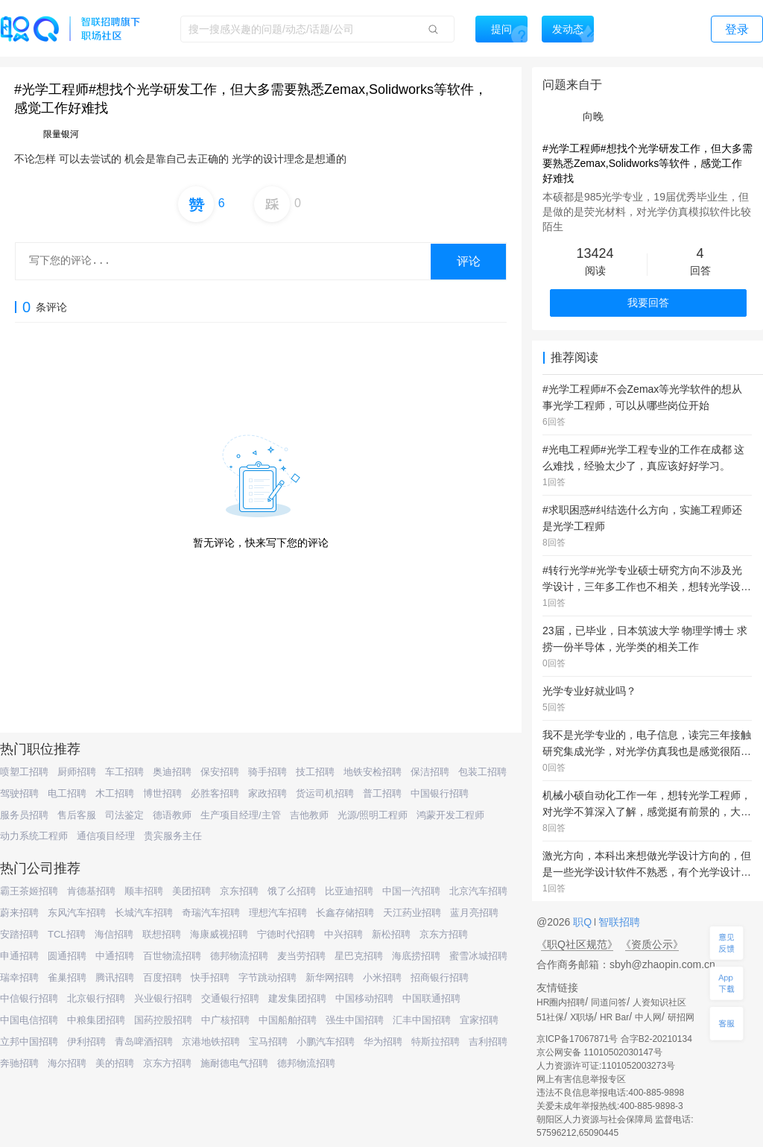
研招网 (681, 1017)
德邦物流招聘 (239, 955)
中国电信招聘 (29, 1020)
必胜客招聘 (215, 793)
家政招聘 (267, 793)
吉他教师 (309, 815)
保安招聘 (219, 771)
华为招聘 (383, 1041)
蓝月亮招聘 (474, 912)
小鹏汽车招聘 (326, 1041)
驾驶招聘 (19, 793)
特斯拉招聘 (435, 1041)
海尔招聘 (67, 1063)
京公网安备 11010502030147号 (599, 1052)
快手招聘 (210, 977)
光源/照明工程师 (373, 815)
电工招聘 (67, 793)
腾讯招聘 (114, 977)
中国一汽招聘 (411, 891)
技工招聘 (315, 771)
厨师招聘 (76, 771)
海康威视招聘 (219, 934)
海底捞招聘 (416, 955)
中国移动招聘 (364, 998)
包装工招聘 (482, 771)
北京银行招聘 (96, 998)
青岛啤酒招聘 (144, 1041)
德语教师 (172, 815)
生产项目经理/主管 (240, 815)
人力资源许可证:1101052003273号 (605, 1066)
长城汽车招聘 (144, 912)
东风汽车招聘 (77, 912)
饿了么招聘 (291, 891)
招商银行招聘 (440, 977)
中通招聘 (114, 955)
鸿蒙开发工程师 (450, 815)
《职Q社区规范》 (577, 944)
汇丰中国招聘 (422, 1020)
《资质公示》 (652, 944)
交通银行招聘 (230, 998)
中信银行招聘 (29, 998)
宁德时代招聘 (286, 934)
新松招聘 (391, 934)
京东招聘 (239, 891)
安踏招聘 (19, 934)
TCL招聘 (67, 934)
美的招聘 (114, 1063)
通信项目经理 (106, 835)
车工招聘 (124, 771)
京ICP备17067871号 (577, 1039)
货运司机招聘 (325, 793)
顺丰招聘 (143, 891)
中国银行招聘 (440, 793)
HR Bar (614, 1017)
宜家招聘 (479, 1020)
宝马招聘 (268, 1041)
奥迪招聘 (172, 771)
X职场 (582, 1017)
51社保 (550, 1017)
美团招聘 (191, 891)
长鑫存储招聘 (345, 912)
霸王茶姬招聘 (29, 891)
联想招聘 (161, 934)
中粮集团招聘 (96, 1020)
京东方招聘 (444, 934)
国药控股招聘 (163, 1020)
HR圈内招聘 (560, 1002)
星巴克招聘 (359, 955)
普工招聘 (382, 793)
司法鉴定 (124, 815)
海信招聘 (114, 934)
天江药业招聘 (412, 912)
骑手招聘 (267, 771)
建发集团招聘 (297, 998)
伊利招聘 (86, 1041)
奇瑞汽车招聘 (211, 912)
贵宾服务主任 (173, 835)
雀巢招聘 (67, 977)
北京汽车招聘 (478, 891)
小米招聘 (382, 977)
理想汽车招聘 (278, 912)
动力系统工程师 (34, 835)
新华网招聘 (329, 977)
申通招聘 (19, 955)
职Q (584, 922)
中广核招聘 (225, 1020)
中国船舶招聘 (288, 1020)
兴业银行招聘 (163, 998)
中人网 (648, 1017)
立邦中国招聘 (29, 1041)
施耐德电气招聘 (234, 1063)
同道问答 (609, 1002)
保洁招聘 (430, 771)
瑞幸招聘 (19, 977)
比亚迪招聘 (349, 891)
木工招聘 (114, 793)
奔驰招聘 (19, 1063)
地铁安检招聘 (372, 771)
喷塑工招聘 (24, 771)
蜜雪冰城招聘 (478, 955)
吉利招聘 (488, 1041)
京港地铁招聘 (211, 1041)
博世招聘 (162, 793)
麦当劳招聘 (301, 955)
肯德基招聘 (91, 891)
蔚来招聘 (19, 912)
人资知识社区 (659, 1002)
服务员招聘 (24, 815)
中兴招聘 (343, 934)
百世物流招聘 (172, 955)
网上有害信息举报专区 (581, 1079)
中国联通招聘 (431, 998)
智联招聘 (617, 922)
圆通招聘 (67, 955)
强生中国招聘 (355, 1020)
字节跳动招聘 (267, 977)
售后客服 (76, 815)
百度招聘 (162, 977)
